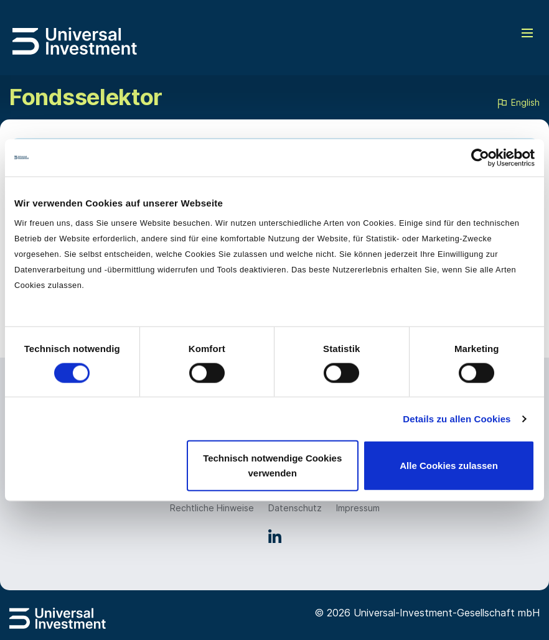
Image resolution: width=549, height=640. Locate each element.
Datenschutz (295, 508)
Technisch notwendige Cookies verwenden (272, 465)
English (518, 103)
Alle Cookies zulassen (449, 465)
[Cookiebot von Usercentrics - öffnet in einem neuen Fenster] (480, 157)
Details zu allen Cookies (456, 418)
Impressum (358, 508)
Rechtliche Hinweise (212, 508)
